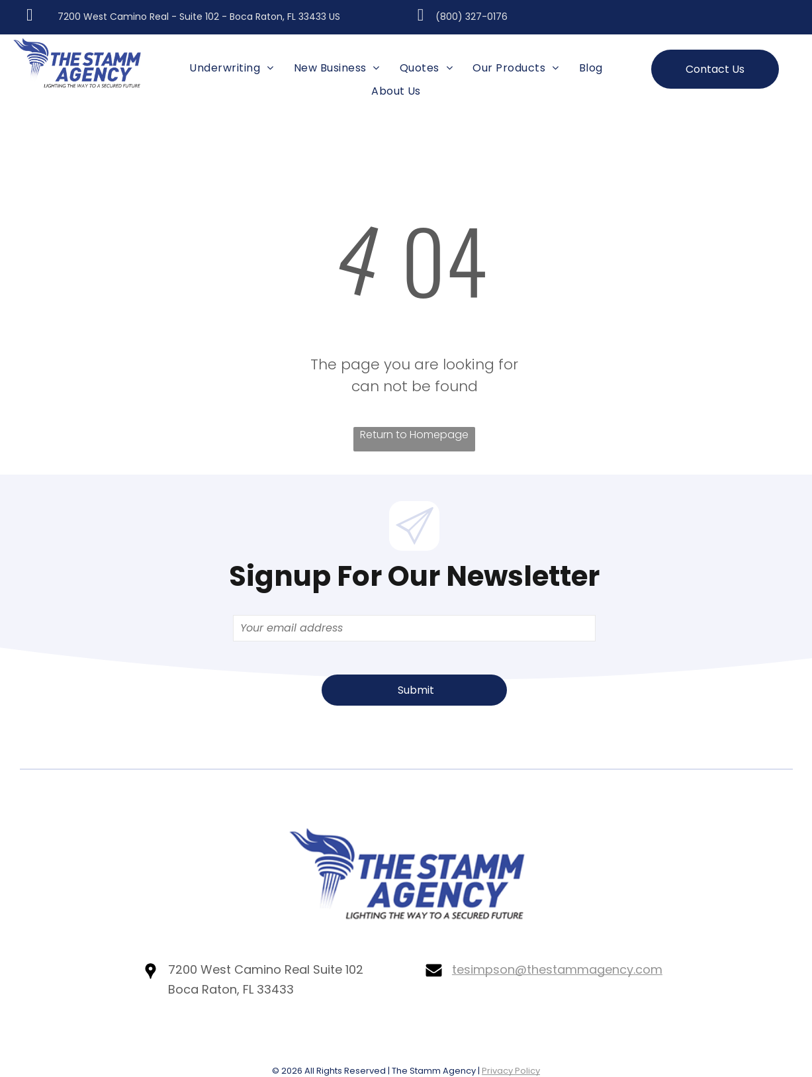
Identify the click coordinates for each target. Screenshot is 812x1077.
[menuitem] (231, 68)
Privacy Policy (511, 1070)
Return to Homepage (414, 434)
